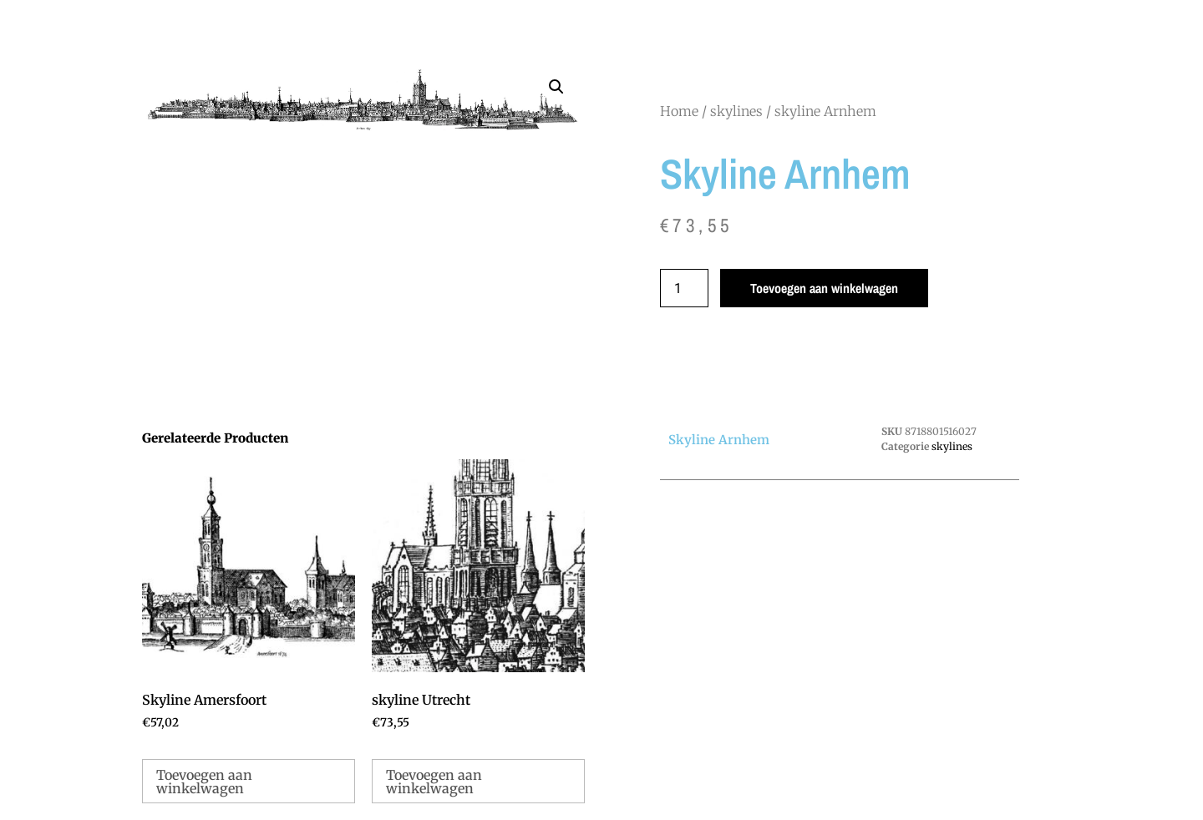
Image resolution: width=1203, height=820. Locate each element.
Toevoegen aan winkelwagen (824, 288)
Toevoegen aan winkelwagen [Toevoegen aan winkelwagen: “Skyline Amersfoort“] (204, 782)
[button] (556, 87)
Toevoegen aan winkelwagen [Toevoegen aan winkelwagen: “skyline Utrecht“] (434, 782)
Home (679, 111)
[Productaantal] (684, 288)
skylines (736, 111)
